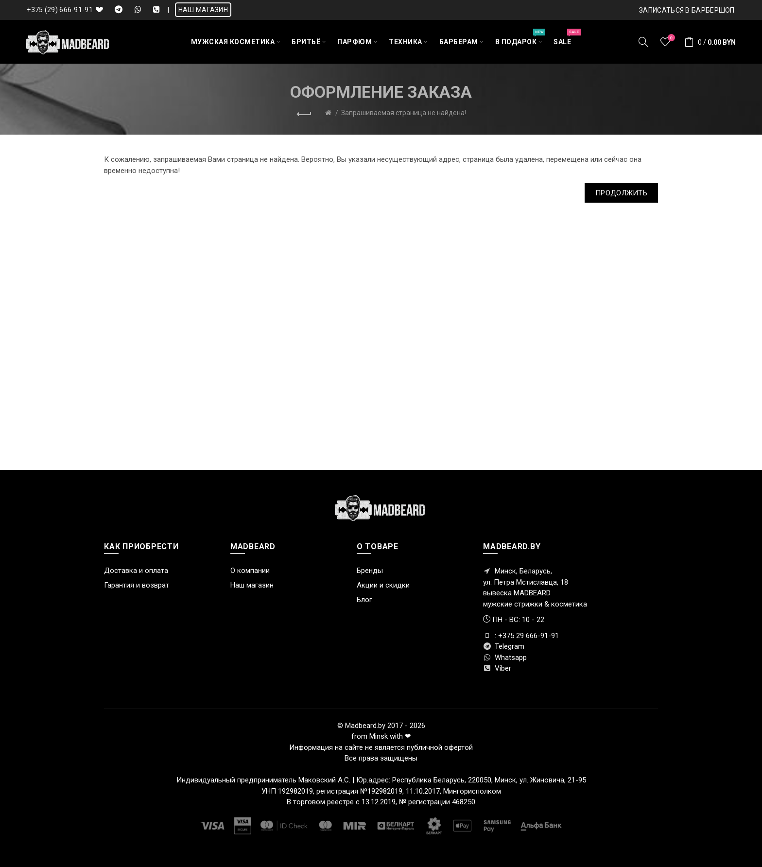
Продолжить (621, 193)
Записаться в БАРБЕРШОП (687, 10)
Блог (364, 599)
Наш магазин (252, 585)
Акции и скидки (383, 585)
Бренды (370, 570)
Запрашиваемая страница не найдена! (403, 113)
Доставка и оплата (136, 570)
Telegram (503, 646)
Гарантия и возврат (136, 585)
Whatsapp (505, 657)
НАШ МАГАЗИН (203, 10)
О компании (250, 570)
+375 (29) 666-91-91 (60, 10)
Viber (497, 668)
